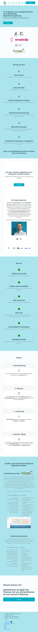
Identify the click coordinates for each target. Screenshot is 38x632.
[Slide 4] (22, 526)
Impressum (6, 625)
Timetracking (7, 629)
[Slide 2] (18, 526)
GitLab (5, 628)
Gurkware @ (8, 622)
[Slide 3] (20, 526)
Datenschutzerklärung (9, 623)
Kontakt (30, 2)
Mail (5, 626)
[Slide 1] (16, 526)
